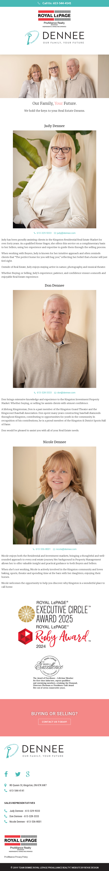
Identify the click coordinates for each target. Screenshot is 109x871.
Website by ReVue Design (85, 867)
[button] (54, 722)
